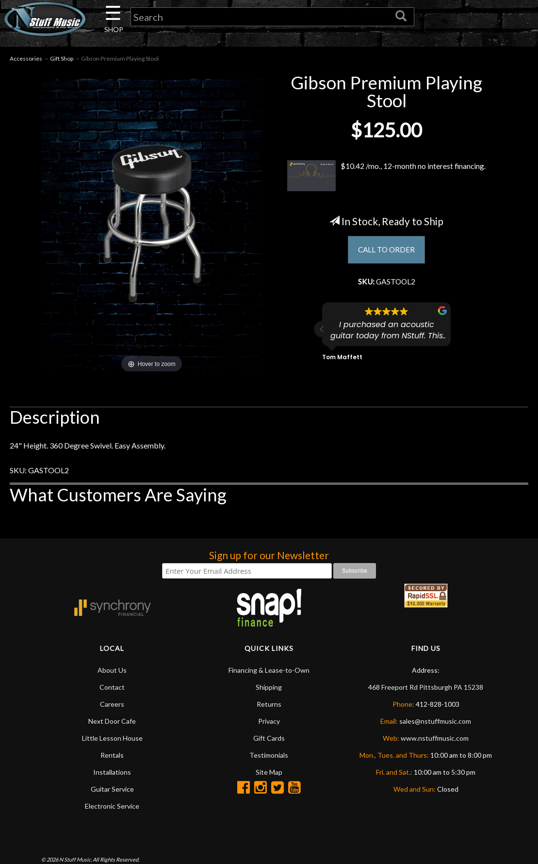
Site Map (269, 772)
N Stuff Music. (75, 860)
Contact (112, 687)
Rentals (112, 755)
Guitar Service (112, 789)
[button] (322, 330)
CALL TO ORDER (386, 250)
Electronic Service (112, 806)
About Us (112, 670)
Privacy (269, 721)
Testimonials (268, 755)
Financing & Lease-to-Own (269, 670)
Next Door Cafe (112, 721)
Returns (269, 704)
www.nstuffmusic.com (435, 738)
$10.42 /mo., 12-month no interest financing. (386, 176)
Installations (112, 772)
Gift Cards (269, 738)
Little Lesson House (112, 738)
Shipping (269, 687)
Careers (112, 704)
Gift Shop (61, 59)
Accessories (26, 59)
